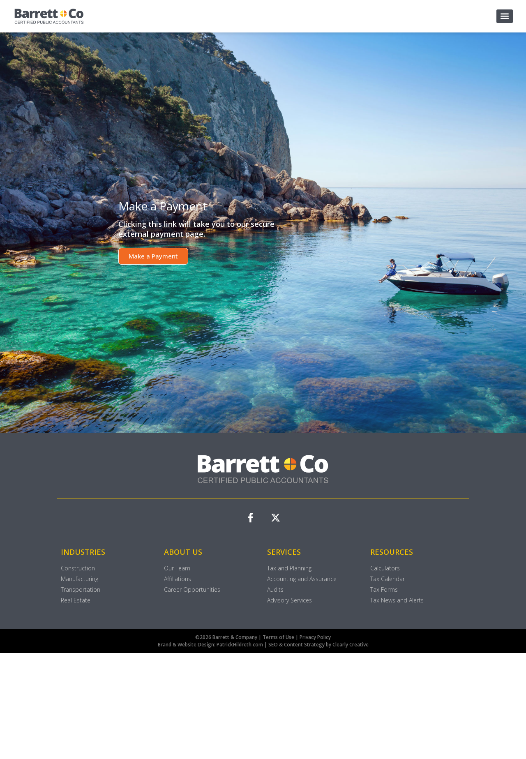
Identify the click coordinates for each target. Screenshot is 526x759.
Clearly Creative (350, 644)
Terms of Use (279, 637)
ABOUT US (183, 552)
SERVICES (284, 552)
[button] (504, 16)
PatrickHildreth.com (240, 644)
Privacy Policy (315, 637)
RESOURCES (391, 552)
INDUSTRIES (83, 552)
